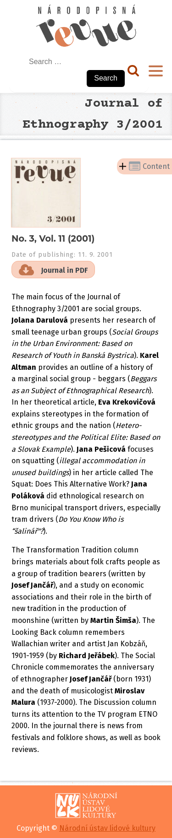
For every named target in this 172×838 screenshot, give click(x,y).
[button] (53, 269)
